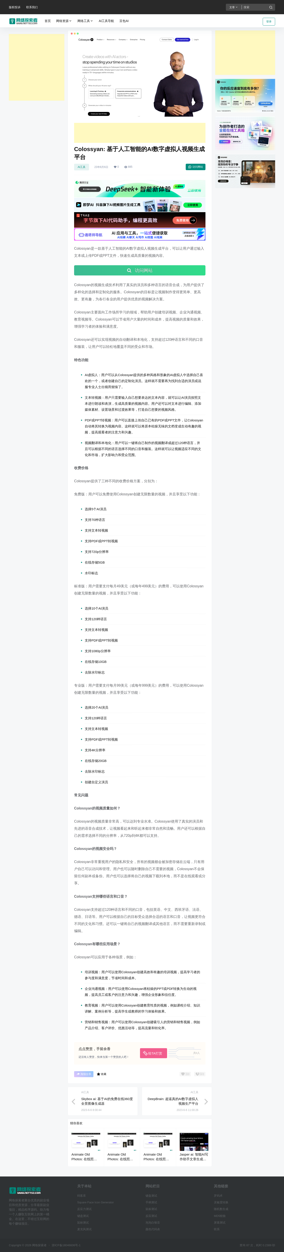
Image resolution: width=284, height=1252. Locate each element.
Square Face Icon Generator (95, 1202)
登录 (269, 21)
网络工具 (85, 21)
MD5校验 (220, 1216)
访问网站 (195, 167)
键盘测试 (83, 1216)
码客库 (81, 1195)
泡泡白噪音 (153, 1222)
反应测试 (151, 1216)
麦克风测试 (84, 1229)
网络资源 (64, 21)
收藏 (101, 1074)
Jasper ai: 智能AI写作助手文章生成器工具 (194, 1159)
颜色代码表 (153, 1229)
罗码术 (218, 1195)
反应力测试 (84, 1209)
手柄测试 (151, 1202)
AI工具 (81, 167)
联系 (217, 1229)
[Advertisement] (36, 67)
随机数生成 (221, 1209)
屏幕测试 (219, 1222)
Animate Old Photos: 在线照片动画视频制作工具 (84, 1159)
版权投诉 (14, 7)
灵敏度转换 (221, 1202)
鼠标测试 (83, 1222)
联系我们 (32, 7)
